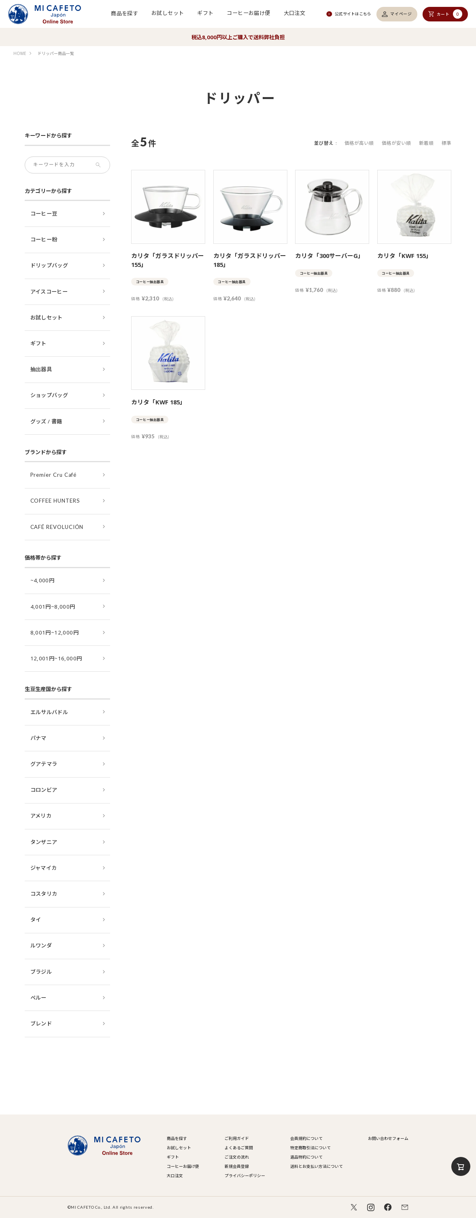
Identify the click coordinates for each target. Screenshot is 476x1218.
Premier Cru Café (53, 475)
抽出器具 (41, 369)
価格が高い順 (359, 143)
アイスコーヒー (49, 291)
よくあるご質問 (239, 1147)
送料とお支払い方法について (316, 1166)
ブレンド (41, 1023)
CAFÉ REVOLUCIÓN (57, 527)
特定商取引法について (310, 1147)
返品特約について (306, 1157)
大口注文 (295, 13)
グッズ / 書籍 (46, 421)
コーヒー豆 (43, 213)
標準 (446, 143)
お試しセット (167, 13)
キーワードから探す (48, 135)
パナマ (38, 738)
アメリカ (41, 815)
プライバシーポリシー (245, 1175)
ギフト (205, 13)
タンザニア (43, 842)
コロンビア (43, 789)
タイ (35, 919)
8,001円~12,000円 (54, 632)
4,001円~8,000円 (52, 606)
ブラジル (41, 971)
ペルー (38, 997)
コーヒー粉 (43, 239)
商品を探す (124, 13)
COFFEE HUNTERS (55, 500)
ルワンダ (41, 945)
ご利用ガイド (237, 1138)
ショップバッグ (49, 395)
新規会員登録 (237, 1166)
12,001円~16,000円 (56, 658)
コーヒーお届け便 (248, 13)
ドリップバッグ (49, 265)
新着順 (426, 143)
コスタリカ (43, 893)
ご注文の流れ (237, 1157)
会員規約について (306, 1138)
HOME (19, 53)
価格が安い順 (396, 143)
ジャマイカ (43, 867)
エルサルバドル (49, 712)
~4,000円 (42, 580)
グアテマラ (43, 764)
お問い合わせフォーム (388, 1138)
